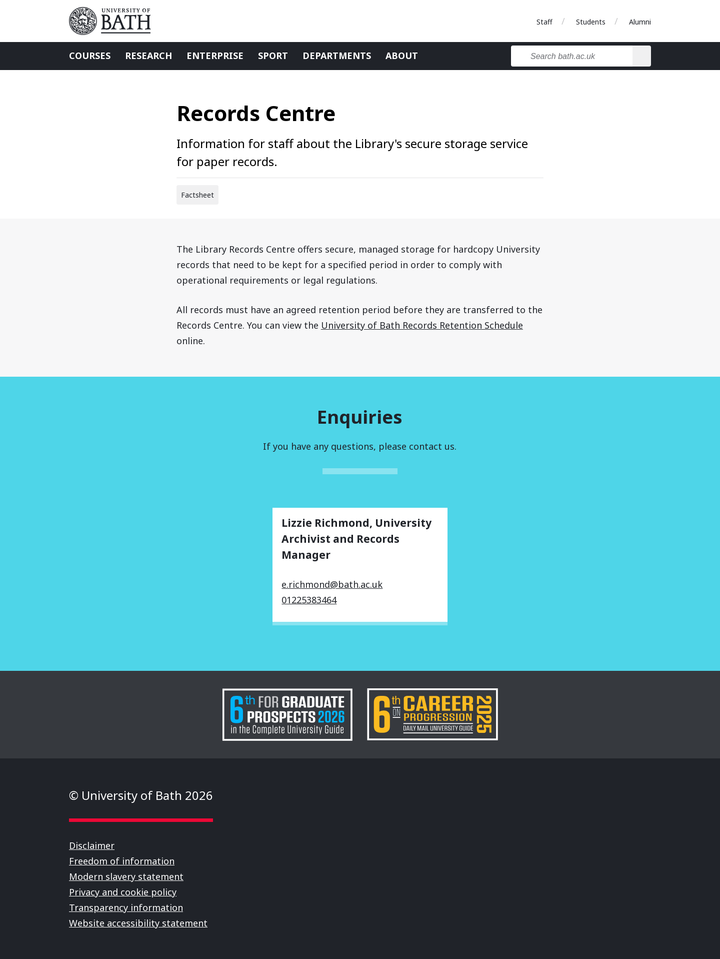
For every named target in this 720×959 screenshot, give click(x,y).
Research (148, 56)
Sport (273, 56)
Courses (89, 56)
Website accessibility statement (138, 923)
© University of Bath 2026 (141, 795)
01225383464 (309, 600)
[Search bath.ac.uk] (571, 56)
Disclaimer (91, 845)
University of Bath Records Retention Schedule (422, 325)
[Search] (641, 56)
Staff (544, 22)
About (402, 56)
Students (591, 22)
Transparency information (126, 907)
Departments (336, 56)
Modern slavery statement (126, 876)
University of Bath (114, 21)
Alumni (640, 22)
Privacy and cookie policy (122, 892)
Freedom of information (121, 861)
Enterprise (215, 56)
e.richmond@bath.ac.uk (332, 584)
